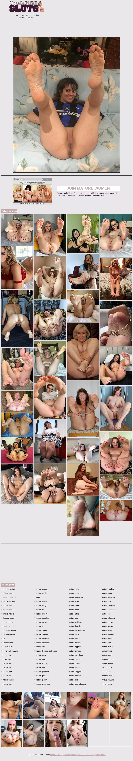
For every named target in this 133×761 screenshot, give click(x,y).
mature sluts (106, 593)
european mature (8, 630)
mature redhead (75, 667)
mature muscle (74, 643)
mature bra (39, 610)
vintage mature (107, 680)
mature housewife (75, 593)
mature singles (107, 589)
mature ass (6, 676)
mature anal (6, 672)
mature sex (73, 680)
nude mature (106, 651)
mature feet (39, 659)
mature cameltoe (41, 618)
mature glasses (41, 676)
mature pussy (74, 663)
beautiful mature (8, 597)
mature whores (107, 634)
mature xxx (106, 643)
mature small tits (108, 597)
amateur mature (8, 589)
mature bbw (6, 684)
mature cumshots (42, 643)
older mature (106, 655)
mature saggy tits (75, 672)
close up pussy (8, 618)
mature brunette (41, 614)
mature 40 (6, 667)
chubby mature (8, 610)
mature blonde (40, 602)
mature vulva (106, 630)
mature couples (41, 634)
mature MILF (73, 634)
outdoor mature (107, 659)
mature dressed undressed (45, 651)
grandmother (7, 643)
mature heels (73, 589)
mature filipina (40, 663)
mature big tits (40, 593)
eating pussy (7, 622)
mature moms (74, 639)
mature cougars (41, 630)
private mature (107, 663)
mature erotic (40, 655)
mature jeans (73, 602)
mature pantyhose (75, 655)
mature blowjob (41, 606)
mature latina (73, 614)
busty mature (7, 606)
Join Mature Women (88, 188)
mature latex (73, 610)
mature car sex (41, 622)
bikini (37, 597)
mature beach (40, 589)
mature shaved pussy (77, 684)
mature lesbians (75, 622)
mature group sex (42, 684)
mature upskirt (107, 622)
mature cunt (39, 647)
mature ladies (74, 606)
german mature (8, 634)
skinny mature (107, 672)
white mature (106, 684)
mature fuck (39, 667)
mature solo (106, 602)
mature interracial (75, 597)
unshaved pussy (108, 618)
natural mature (107, 647)
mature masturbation (76, 630)
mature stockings (108, 606)
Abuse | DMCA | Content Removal (64, 755)
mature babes (7, 680)
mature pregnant (75, 659)
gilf (3, 639)
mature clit (39, 626)
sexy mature (106, 667)
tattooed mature (107, 676)
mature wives (106, 639)
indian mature (7, 659)
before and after (8, 602)
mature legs (73, 618)
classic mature (7, 614)
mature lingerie (74, 626)
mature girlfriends (42, 672)
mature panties (74, 651)
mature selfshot (74, 676)
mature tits (105, 614)
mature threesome (109, 610)
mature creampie (41, 639)
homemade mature (9, 651)
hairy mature (7, 647)
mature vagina (107, 626)
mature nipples (74, 647)
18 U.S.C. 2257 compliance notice (92, 755)
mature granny (40, 680)
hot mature (6, 655)
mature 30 (6, 663)
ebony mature (7, 626)
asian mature (7, 593)
